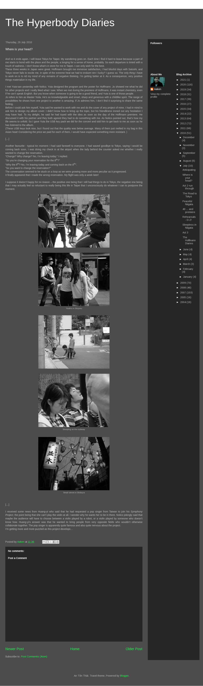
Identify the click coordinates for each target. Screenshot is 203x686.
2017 (183, 99)
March (187, 264)
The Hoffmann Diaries (189, 240)
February (188, 269)
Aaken (157, 89)
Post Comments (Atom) (34, 656)
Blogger (124, 675)
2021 (183, 79)
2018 (183, 94)
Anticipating (189, 169)
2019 (183, 89)
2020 (183, 84)
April (186, 259)
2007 (183, 292)
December (189, 137)
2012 (183, 123)
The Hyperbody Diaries (60, 22)
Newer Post (14, 649)
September (189, 153)
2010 (183, 133)
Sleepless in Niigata (189, 226)
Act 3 (185, 232)
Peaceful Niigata (188, 203)
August (187, 160)
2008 (183, 287)
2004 (183, 302)
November (189, 145)
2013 (183, 118)
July (185, 165)
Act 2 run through (188, 187)
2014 (183, 113)
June (186, 249)
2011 (183, 128)
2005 (183, 297)
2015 (183, 108)
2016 (183, 103)
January (188, 276)
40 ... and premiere (189, 211)
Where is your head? (188, 177)
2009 (183, 282)
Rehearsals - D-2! (189, 218)
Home (75, 649)
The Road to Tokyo (190, 195)
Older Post (134, 649)
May (185, 254)
